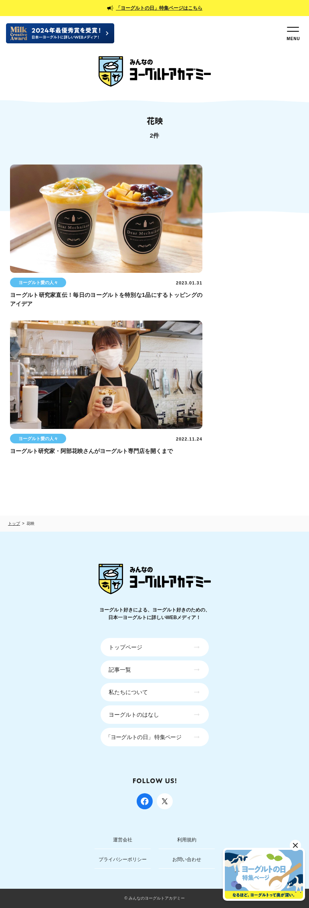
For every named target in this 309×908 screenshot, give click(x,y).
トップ (14, 523)
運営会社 (122, 840)
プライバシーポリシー (123, 859)
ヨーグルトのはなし (134, 714)
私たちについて (128, 692)
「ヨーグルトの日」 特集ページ (143, 737)
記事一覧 (120, 669)
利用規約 (186, 840)
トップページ (125, 647)
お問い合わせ (186, 859)
